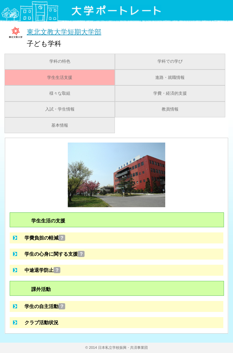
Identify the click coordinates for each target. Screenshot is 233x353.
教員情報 (170, 109)
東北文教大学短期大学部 (64, 31)
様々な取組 (59, 93)
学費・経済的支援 (170, 93)
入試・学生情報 (60, 109)
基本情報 (59, 125)
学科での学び (170, 61)
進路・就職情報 (170, 77)
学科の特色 (59, 61)
